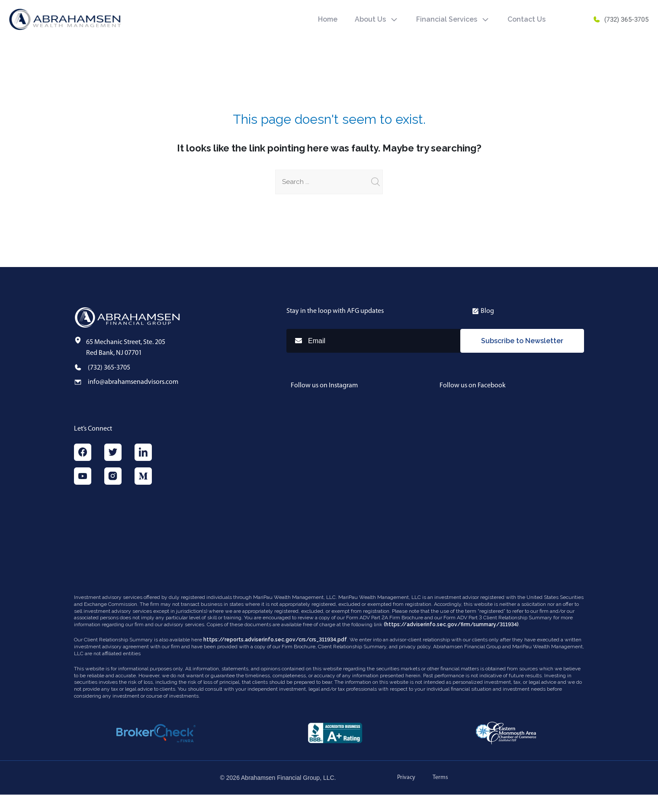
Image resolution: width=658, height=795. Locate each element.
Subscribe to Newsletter (522, 341)
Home (327, 19)
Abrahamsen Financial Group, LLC (287, 778)
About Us (370, 19)
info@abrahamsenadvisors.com (133, 382)
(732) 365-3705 (620, 19)
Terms (440, 778)
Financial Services (446, 19)
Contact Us (526, 19)
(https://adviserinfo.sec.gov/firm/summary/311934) (451, 624)
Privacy (406, 778)
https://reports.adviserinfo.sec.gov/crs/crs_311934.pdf (275, 640)
